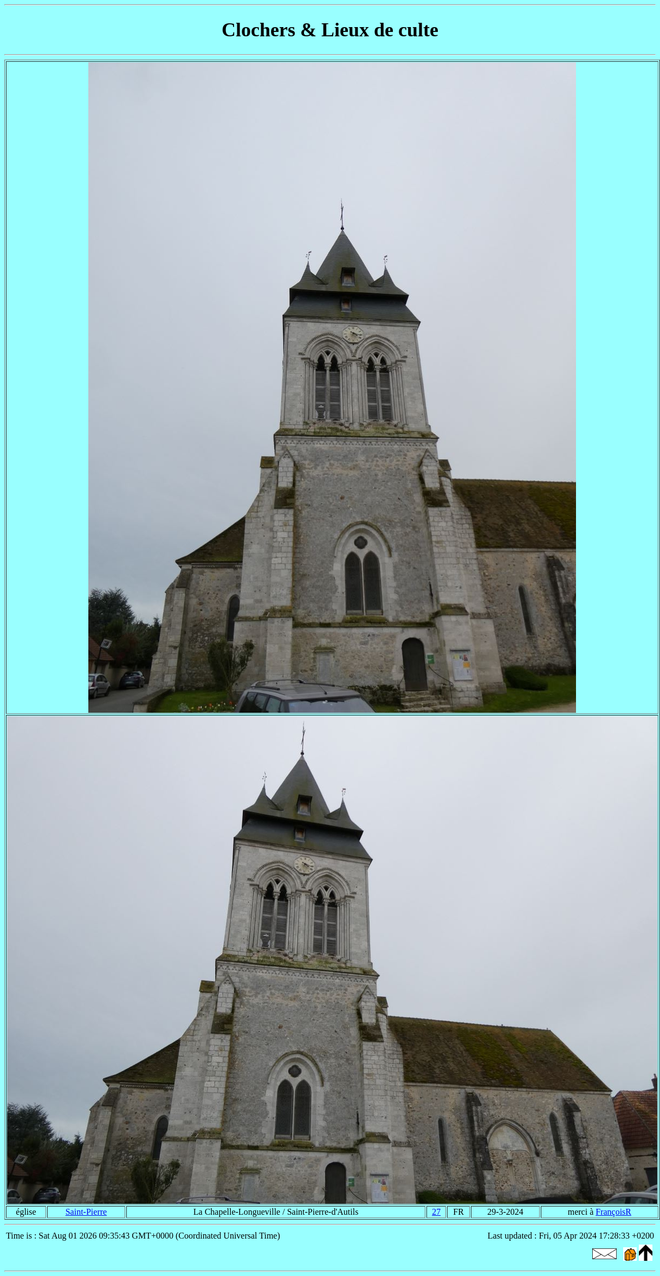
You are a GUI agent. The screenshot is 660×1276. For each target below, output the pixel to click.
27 (436, 1211)
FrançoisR (613, 1211)
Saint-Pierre (86, 1211)
